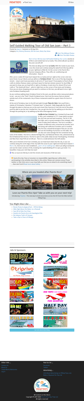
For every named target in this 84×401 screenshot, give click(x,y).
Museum (27, 51)
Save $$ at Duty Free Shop (22, 211)
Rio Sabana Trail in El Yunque (22, 215)
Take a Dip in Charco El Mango (23, 217)
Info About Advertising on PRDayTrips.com (57, 373)
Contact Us (4, 365)
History (21, 51)
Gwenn (19, 49)
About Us (4, 367)
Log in (3, 371)
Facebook (46, 365)
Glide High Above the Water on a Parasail (26, 209)
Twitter (45, 367)
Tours (27, 2)
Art (17, 51)
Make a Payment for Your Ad (52, 375)
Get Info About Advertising (42, 330)
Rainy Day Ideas (45, 51)
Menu (71, 2)
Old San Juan (35, 51)
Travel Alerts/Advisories (9, 369)
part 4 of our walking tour (46, 146)
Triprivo (22, 196)
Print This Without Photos (65, 53)
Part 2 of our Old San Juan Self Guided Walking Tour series (48, 59)
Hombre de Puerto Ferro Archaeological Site (27, 213)
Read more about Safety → (33, 164)
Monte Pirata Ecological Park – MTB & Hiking (27, 207)
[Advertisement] (42, 230)
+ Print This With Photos (64, 55)
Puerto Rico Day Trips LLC (49, 397)
